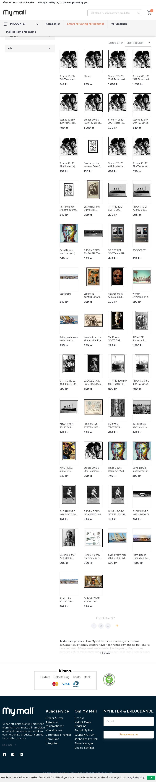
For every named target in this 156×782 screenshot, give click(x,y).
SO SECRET (139, 250)
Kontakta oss (54, 730)
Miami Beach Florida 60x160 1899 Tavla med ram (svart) (141, 557)
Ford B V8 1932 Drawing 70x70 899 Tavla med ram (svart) (92, 557)
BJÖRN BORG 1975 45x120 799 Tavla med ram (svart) (142, 513)
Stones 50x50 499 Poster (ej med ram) (67, 122)
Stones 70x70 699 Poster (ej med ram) (116, 165)
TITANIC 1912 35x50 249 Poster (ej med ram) (67, 426)
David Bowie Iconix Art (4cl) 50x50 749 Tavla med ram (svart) (117, 470)
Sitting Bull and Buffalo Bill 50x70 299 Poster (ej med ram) (92, 209)
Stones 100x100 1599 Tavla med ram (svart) (141, 78)
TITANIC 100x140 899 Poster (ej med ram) (117, 383)
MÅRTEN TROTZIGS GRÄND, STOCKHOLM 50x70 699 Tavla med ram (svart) (117, 426)
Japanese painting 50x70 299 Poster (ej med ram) (92, 296)
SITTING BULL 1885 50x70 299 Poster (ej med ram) (68, 383)
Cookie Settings (84, 748)
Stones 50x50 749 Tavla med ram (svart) (67, 78)
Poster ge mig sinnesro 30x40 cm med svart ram (68, 209)
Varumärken (119, 24)
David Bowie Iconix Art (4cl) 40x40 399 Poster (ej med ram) (140, 470)
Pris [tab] (10, 48)
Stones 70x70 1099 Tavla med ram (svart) (116, 78)
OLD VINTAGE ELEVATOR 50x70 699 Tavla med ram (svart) (93, 600)
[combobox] (114, 13)
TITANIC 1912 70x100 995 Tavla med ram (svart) (140, 209)
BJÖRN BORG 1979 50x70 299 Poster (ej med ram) (68, 513)
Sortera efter (116, 43)
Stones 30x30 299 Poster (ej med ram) (67, 165)
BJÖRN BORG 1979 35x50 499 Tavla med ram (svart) (92, 513)
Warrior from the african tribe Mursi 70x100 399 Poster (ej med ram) (93, 339)
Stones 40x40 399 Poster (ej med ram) (115, 122)
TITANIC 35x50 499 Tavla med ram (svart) (141, 383)
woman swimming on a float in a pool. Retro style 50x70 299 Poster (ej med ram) (140, 296)
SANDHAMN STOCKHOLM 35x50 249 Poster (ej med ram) (140, 426)
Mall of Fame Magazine (21, 32)
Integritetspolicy (135, 778)
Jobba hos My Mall (86, 739)
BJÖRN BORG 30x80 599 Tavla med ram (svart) (93, 252)
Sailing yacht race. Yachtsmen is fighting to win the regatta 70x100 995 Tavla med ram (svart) (69, 339)
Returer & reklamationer (55, 724)
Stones (87, 76)
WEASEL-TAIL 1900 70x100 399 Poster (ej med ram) (93, 383)
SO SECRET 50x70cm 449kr (116, 252)
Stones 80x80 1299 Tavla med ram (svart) (92, 122)
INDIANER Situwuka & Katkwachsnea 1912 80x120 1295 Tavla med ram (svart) (142, 339)
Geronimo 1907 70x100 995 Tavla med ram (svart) (68, 557)
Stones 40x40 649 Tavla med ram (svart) (140, 122)
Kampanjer (53, 24)
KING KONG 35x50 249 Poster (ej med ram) (67, 470)
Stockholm (65, 294)
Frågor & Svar (54, 718)
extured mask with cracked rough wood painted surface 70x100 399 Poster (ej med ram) (116, 296)
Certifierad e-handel (58, 735)
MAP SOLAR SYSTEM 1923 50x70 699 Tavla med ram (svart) (93, 426)
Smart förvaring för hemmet (85, 24)
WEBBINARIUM (84, 735)
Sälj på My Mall (84, 730)
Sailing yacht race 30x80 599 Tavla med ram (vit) (117, 557)
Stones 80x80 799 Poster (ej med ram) (91, 470)
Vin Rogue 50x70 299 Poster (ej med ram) (116, 339)
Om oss (79, 718)
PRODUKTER (21, 24)
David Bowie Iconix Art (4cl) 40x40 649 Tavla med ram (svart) (69, 252)
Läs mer (9, 745)
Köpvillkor (52, 739)
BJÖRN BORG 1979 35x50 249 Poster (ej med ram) (116, 513)
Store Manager (84, 743)
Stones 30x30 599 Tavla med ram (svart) (140, 165)
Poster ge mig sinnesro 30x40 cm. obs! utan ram (93, 165)
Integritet (52, 743)
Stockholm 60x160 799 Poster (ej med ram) (67, 600)
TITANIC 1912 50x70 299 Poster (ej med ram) (116, 209)
